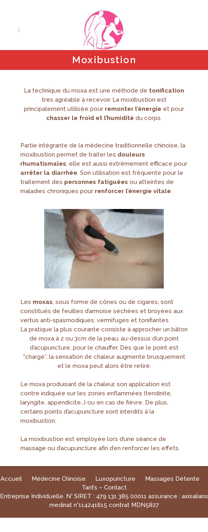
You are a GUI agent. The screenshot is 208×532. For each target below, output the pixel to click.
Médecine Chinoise (58, 478)
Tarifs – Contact (104, 487)
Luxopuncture (115, 478)
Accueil (11, 478)
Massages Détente (172, 478)
